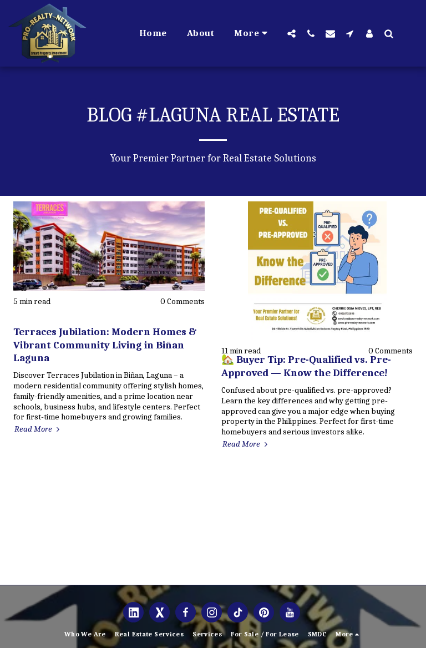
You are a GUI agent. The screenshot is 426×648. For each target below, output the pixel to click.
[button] (291, 33)
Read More (38, 429)
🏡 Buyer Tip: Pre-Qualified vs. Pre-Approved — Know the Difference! (306, 365)
